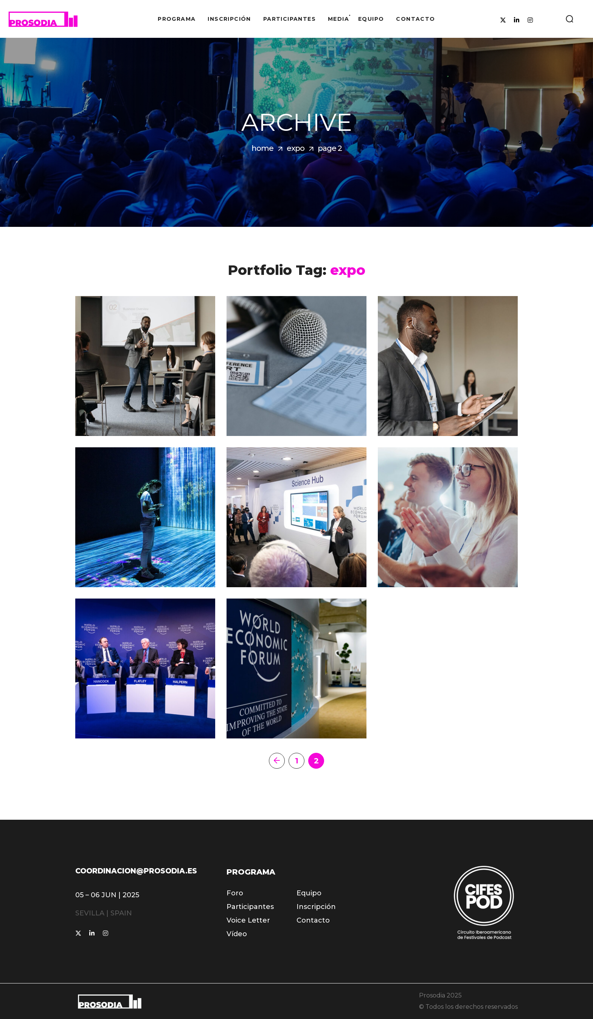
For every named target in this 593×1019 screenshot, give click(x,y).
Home (262, 148)
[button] (569, 19)
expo (295, 148)
